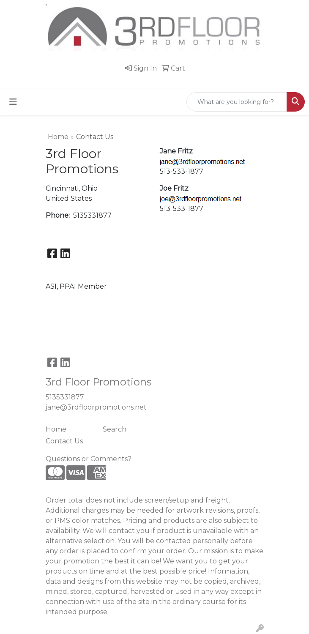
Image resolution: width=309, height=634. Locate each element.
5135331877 (65, 397)
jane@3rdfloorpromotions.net (96, 407)
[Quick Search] (236, 102)
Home (58, 137)
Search (114, 429)
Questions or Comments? (88, 459)
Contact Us (64, 441)
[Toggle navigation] (13, 102)
